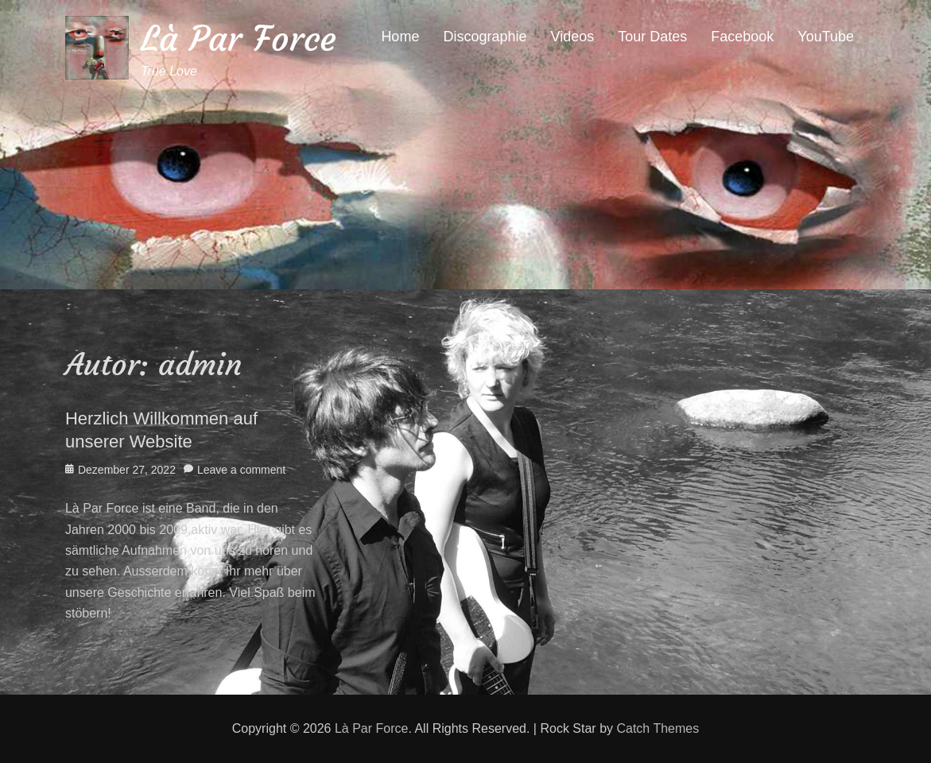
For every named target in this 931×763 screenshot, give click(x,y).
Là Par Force (238, 38)
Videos (572, 37)
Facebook (742, 37)
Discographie (484, 37)
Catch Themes (657, 728)
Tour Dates (652, 37)
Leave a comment (241, 469)
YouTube (825, 37)
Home (400, 37)
